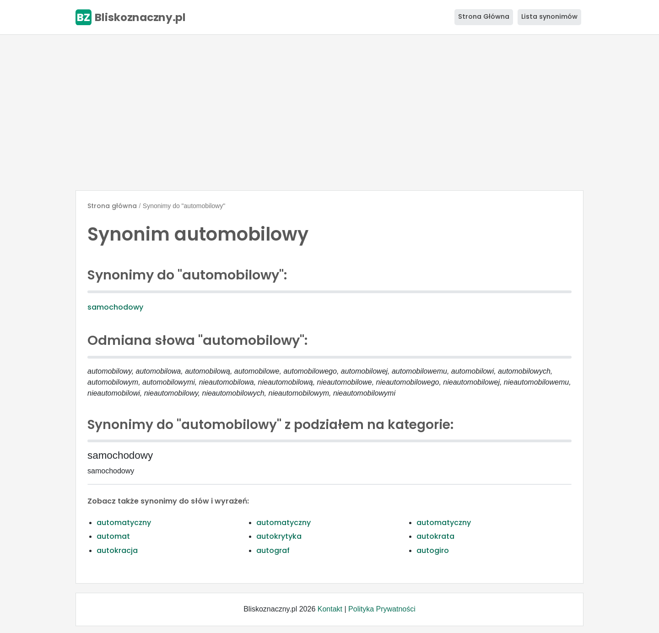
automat (113, 536)
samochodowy (115, 307)
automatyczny (124, 522)
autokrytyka (279, 536)
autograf (273, 550)
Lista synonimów (549, 16)
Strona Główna (483, 16)
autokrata (435, 536)
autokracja (117, 550)
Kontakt (330, 609)
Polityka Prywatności (382, 609)
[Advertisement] (329, 112)
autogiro (432, 550)
